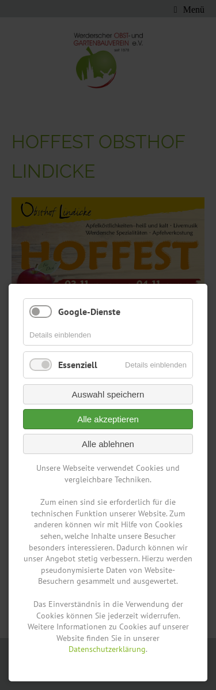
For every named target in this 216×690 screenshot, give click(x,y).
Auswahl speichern (108, 394)
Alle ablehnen (108, 444)
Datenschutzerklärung (107, 649)
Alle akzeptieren (108, 419)
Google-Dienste (89, 311)
